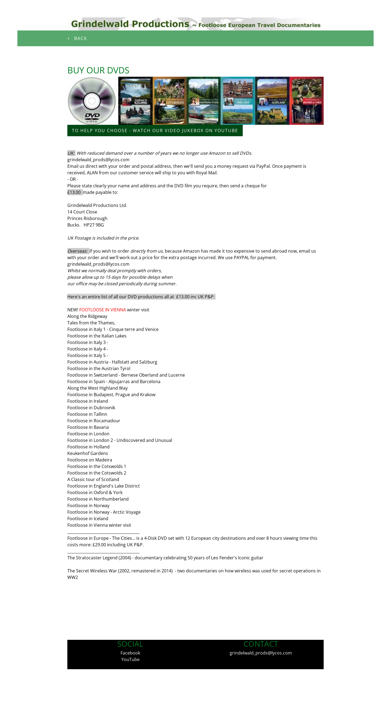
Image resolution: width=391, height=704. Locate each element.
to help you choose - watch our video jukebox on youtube (155, 131)
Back (78, 38)
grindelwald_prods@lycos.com (261, 653)
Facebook (130, 653)
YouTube (130, 659)
